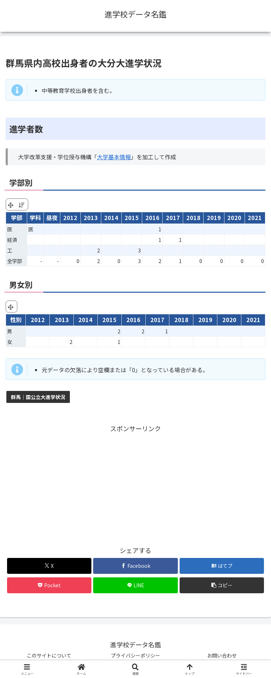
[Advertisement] (135, 483)
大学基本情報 (114, 157)
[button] (222, 585)
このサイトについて (49, 655)
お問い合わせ (222, 655)
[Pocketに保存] (49, 585)
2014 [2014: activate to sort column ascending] (111, 217)
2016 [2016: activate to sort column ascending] (152, 217)
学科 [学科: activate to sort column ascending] (35, 217)
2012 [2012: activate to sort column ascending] (70, 217)
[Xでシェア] (49, 566)
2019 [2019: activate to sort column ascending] (214, 217)
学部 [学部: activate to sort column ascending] (16, 217)
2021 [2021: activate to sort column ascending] (255, 217)
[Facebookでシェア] (135, 566)
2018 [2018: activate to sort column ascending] (193, 217)
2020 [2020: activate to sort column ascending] (234, 217)
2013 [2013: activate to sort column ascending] (91, 217)
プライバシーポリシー (135, 655)
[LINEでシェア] (135, 585)
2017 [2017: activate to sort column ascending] (173, 217)
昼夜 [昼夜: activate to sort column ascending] (52, 217)
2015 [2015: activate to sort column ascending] (132, 217)
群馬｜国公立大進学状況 (38, 396)
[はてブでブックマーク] (222, 566)
